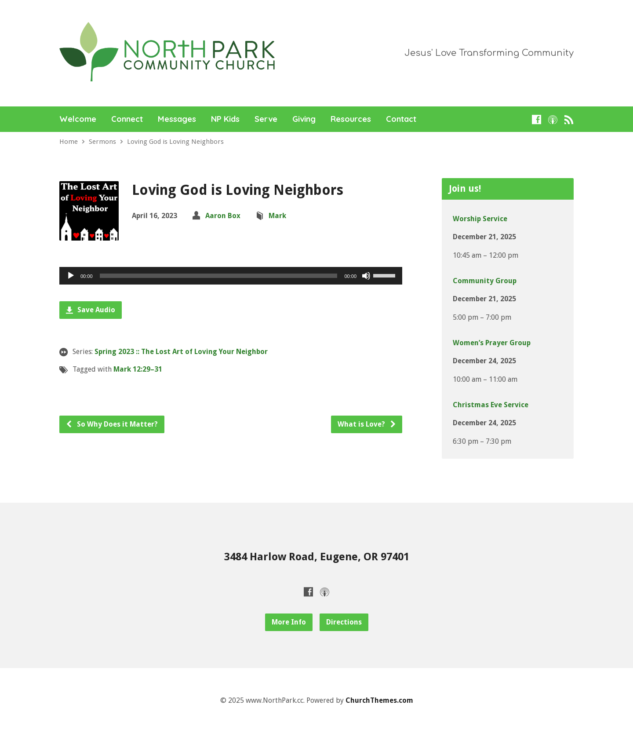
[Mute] (366, 275)
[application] (230, 276)
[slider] (219, 276)
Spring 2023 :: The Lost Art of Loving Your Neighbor (181, 351)
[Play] (70, 275)
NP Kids (225, 119)
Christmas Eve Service (490, 405)
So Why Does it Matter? (111, 424)
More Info (289, 622)
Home (68, 142)
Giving (304, 119)
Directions (344, 622)
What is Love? (367, 424)
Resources (351, 119)
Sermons (102, 142)
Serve (266, 119)
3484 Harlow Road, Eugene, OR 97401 (316, 557)
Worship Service (480, 219)
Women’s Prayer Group (492, 343)
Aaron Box (222, 216)
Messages (177, 119)
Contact (401, 119)
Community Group (485, 281)
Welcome (77, 119)
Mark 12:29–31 (137, 369)
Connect (127, 119)
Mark (277, 216)
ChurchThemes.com (379, 700)
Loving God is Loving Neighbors (175, 142)
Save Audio (90, 310)
